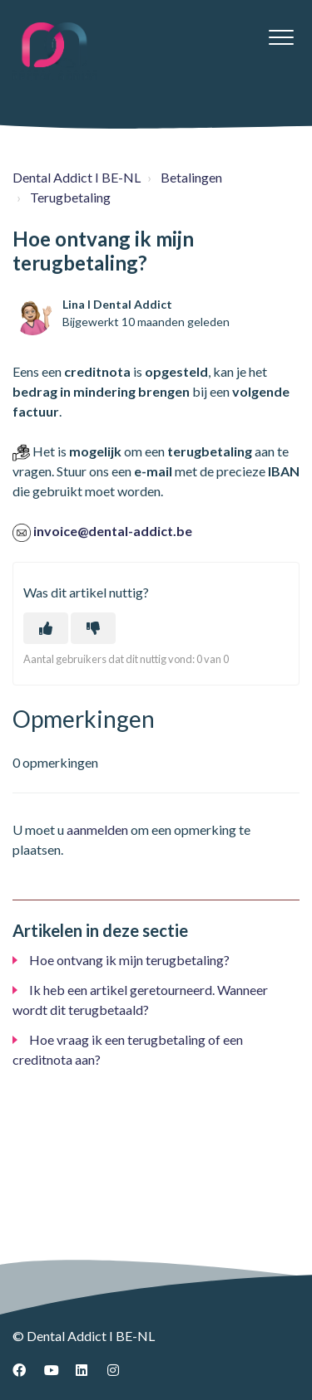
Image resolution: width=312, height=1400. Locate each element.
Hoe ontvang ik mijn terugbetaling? (129, 960)
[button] (281, 37)
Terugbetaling (70, 197)
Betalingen (191, 177)
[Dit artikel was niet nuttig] (93, 628)
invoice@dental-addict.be (112, 531)
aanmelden (97, 829)
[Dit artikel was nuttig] (45, 628)
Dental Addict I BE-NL (76, 177)
